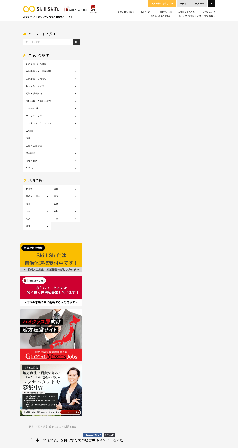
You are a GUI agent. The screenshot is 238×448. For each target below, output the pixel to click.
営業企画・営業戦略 (36, 78)
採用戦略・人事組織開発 (38, 101)
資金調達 (30, 153)
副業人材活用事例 (126, 12)
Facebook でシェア (190, 36)
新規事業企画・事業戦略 (38, 71)
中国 (28, 211)
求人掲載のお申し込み (162, 3)
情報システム (33, 138)
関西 (56, 204)
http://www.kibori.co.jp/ (107, 61)
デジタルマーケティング (38, 123)
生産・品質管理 (34, 145)
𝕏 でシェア (207, 36)
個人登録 (199, 3)
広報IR (29, 131)
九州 (28, 218)
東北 (56, 189)
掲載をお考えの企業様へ (161, 16)
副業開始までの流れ (187, 12)
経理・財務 (31, 160)
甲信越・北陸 (33, 196)
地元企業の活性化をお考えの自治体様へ (197, 16)
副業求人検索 (166, 12)
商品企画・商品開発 (36, 86)
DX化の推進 (32, 108)
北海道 (29, 189)
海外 (28, 226)
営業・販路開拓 (34, 93)
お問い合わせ (209, 12)
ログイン (184, 3)
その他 (29, 168)
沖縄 (56, 218)
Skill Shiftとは (147, 12)
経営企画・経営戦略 (36, 64)
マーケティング (34, 116)
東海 (28, 204)
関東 (56, 196)
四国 (56, 211)
